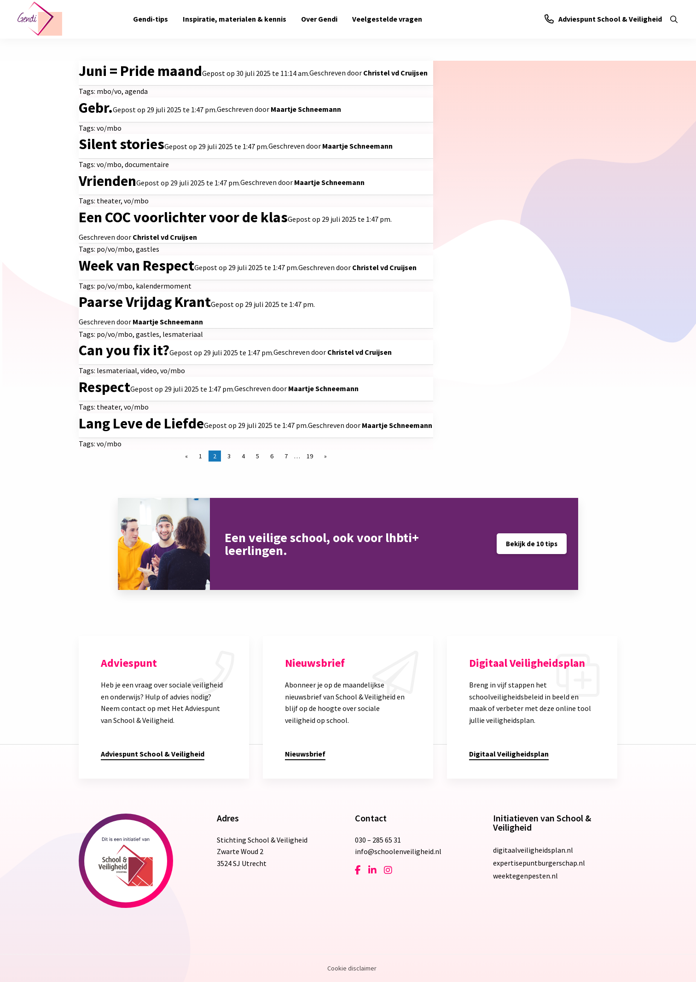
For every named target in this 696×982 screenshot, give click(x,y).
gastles (147, 249)
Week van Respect (136, 265)
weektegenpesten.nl (525, 875)
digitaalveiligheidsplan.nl (533, 850)
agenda (136, 91)
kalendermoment (163, 285)
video (148, 370)
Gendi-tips (150, 18)
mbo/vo (109, 91)
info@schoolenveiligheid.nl (398, 851)
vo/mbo (109, 128)
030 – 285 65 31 (378, 839)
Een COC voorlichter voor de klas (183, 217)
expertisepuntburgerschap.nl (539, 862)
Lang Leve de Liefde (141, 423)
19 (310, 456)
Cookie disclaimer (352, 968)
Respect (104, 387)
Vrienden (107, 181)
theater (109, 200)
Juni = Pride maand (140, 71)
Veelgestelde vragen (387, 18)
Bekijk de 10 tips (531, 543)
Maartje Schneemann (306, 109)
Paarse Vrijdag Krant (145, 302)
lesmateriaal (182, 334)
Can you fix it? (124, 350)
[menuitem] (150, 19)
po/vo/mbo (115, 249)
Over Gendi (319, 18)
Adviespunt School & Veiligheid (603, 18)
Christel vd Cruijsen (395, 72)
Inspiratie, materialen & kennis (234, 18)
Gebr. (96, 107)
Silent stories (121, 144)
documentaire (147, 164)
